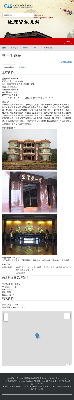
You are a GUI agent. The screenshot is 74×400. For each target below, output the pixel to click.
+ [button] (6, 315)
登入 (70, 12)
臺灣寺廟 (14, 47)
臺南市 (26, 47)
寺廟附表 (22, 67)
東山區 (36, 47)
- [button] (6, 319)
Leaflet (69, 365)
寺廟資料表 (9, 67)
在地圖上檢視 (66, 62)
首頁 (4, 47)
